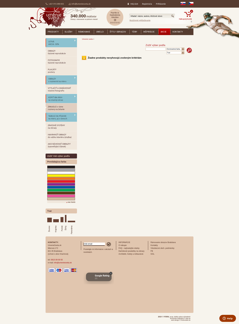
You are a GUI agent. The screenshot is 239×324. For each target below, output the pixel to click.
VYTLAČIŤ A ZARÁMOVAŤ (59, 89)
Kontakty (178, 32)
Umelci (100, 32)
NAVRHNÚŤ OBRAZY (59, 135)
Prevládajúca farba (56, 161)
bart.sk (188, 318)
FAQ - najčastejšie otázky (129, 248)
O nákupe (123, 245)
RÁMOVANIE (84, 32)
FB (152, 251)
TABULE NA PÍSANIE (57, 117)
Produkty (53, 32)
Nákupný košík (185, 19)
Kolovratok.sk (185, 320)
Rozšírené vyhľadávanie (140, 20)
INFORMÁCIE (124, 242)
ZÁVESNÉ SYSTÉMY (56, 126)
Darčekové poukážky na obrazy (131, 251)
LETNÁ (53, 42)
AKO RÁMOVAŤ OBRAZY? (59, 145)
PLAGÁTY (52, 70)
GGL (153, 254)
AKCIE (164, 32)
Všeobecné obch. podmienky (162, 248)
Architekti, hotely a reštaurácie (131, 254)
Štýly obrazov (118, 32)
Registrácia (147, 3)
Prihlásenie (161, 3)
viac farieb (71, 202)
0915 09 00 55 (57, 260)
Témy (134, 32)
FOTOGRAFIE (57, 61)
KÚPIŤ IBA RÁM (55, 98)
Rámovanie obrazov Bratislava (163, 242)
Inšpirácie (149, 32)
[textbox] (152, 16)
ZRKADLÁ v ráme (56, 107)
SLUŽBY (68, 32)
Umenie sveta (87, 39)
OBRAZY (57, 52)
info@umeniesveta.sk (81, 3)
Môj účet (134, 3)
